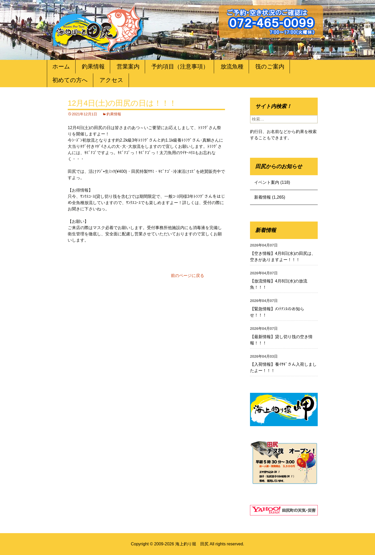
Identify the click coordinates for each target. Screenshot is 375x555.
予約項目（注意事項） (180, 66)
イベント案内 (266, 182)
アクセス (111, 80)
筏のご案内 (269, 66)
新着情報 (262, 197)
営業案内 (128, 66)
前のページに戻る (187, 275)
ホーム (61, 66)
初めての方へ (70, 80)
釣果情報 (93, 66)
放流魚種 (232, 66)
